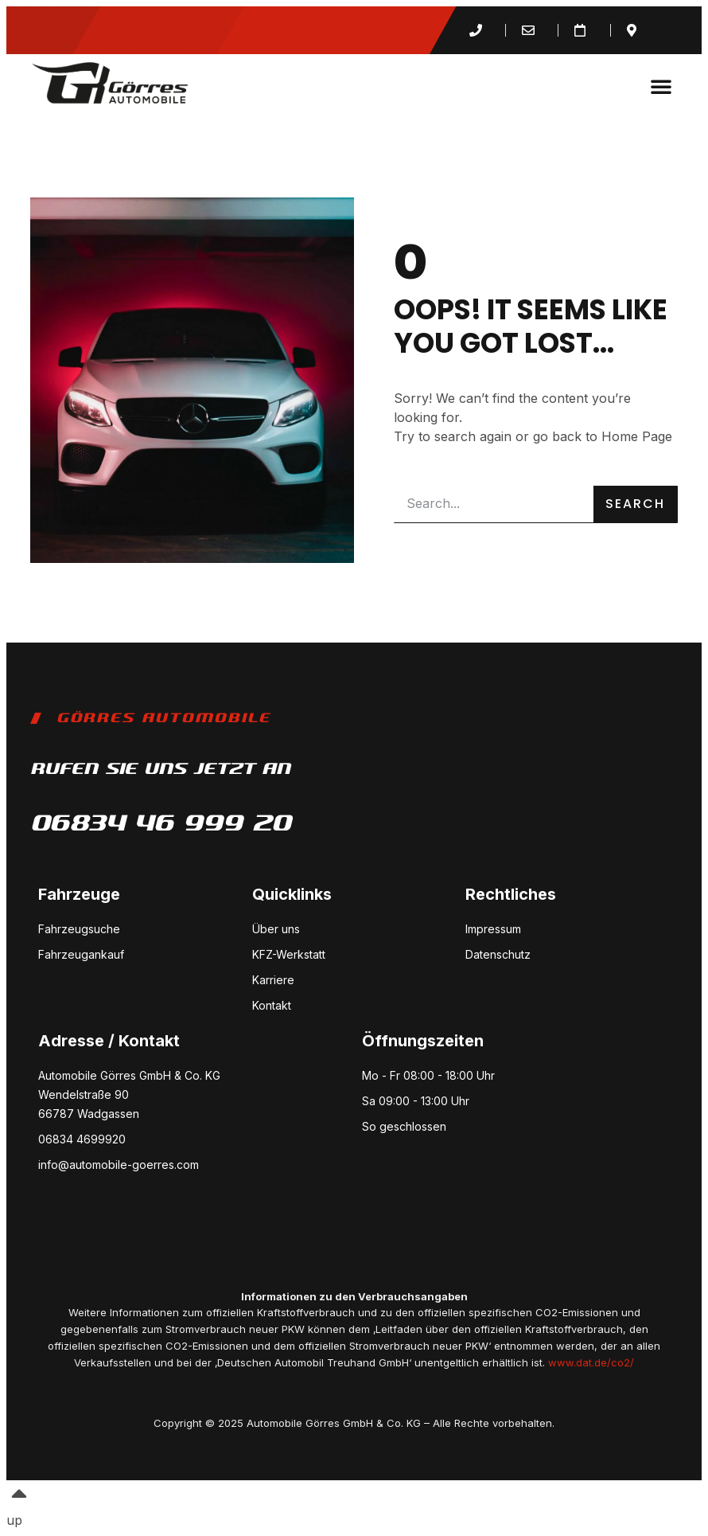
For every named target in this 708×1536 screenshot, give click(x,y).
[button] (661, 86)
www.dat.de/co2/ (591, 1362)
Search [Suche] (635, 503)
